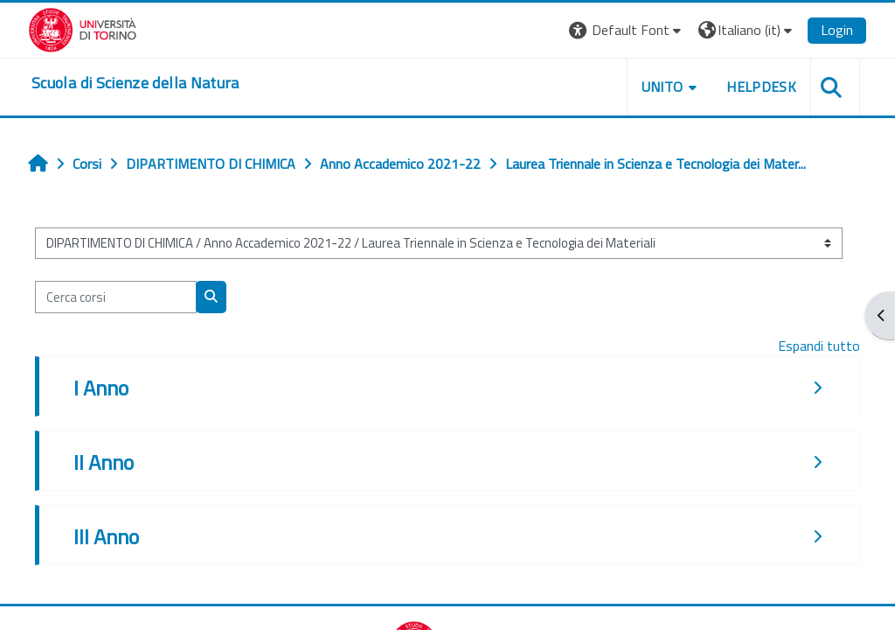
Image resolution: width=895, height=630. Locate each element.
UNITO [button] (662, 86)
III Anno (106, 536)
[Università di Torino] (82, 28)
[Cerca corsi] (116, 296)
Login (837, 29)
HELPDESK (761, 86)
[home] (135, 83)
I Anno (100, 387)
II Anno (103, 462)
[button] (627, 30)
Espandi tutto (819, 345)
